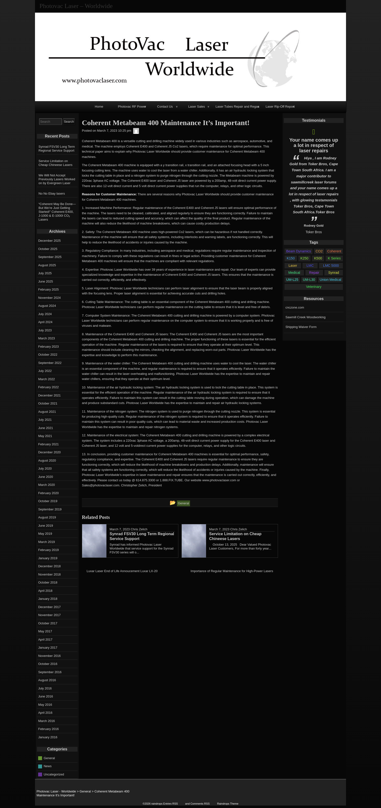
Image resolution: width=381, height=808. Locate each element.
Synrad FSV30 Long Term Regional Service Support (57, 148)
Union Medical (330, 280)
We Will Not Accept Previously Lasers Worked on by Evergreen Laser (57, 179)
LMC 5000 (331, 265)
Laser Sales (196, 106)
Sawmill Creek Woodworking (306, 317)
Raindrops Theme (227, 803)
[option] (314, 180)
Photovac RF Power (132, 106)
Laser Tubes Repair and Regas (237, 106)
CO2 (319, 251)
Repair (314, 273)
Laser (293, 265)
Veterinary (313, 287)
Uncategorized (54, 774)
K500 (318, 258)
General (49, 758)
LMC (310, 265)
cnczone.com (295, 307)
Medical (294, 273)
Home (99, 106)
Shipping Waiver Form (301, 327)
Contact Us (165, 106)
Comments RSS (200, 803)
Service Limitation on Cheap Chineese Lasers (55, 163)
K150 (291, 258)
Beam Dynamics (298, 251)
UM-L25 (292, 280)
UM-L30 (309, 280)
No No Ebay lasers (52, 193)
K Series (334, 258)
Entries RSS (170, 803)
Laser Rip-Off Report (280, 106)
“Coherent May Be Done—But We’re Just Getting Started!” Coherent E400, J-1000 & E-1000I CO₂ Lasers (57, 211)
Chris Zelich (139, 529)
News (48, 766)
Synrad (333, 273)
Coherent (334, 251)
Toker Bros (314, 232)
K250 (304, 258)
